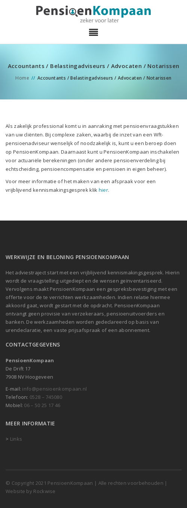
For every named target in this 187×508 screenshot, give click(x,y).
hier (103, 190)
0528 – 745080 (46, 397)
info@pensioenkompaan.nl (54, 388)
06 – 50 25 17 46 (42, 405)
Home (22, 78)
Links (16, 438)
